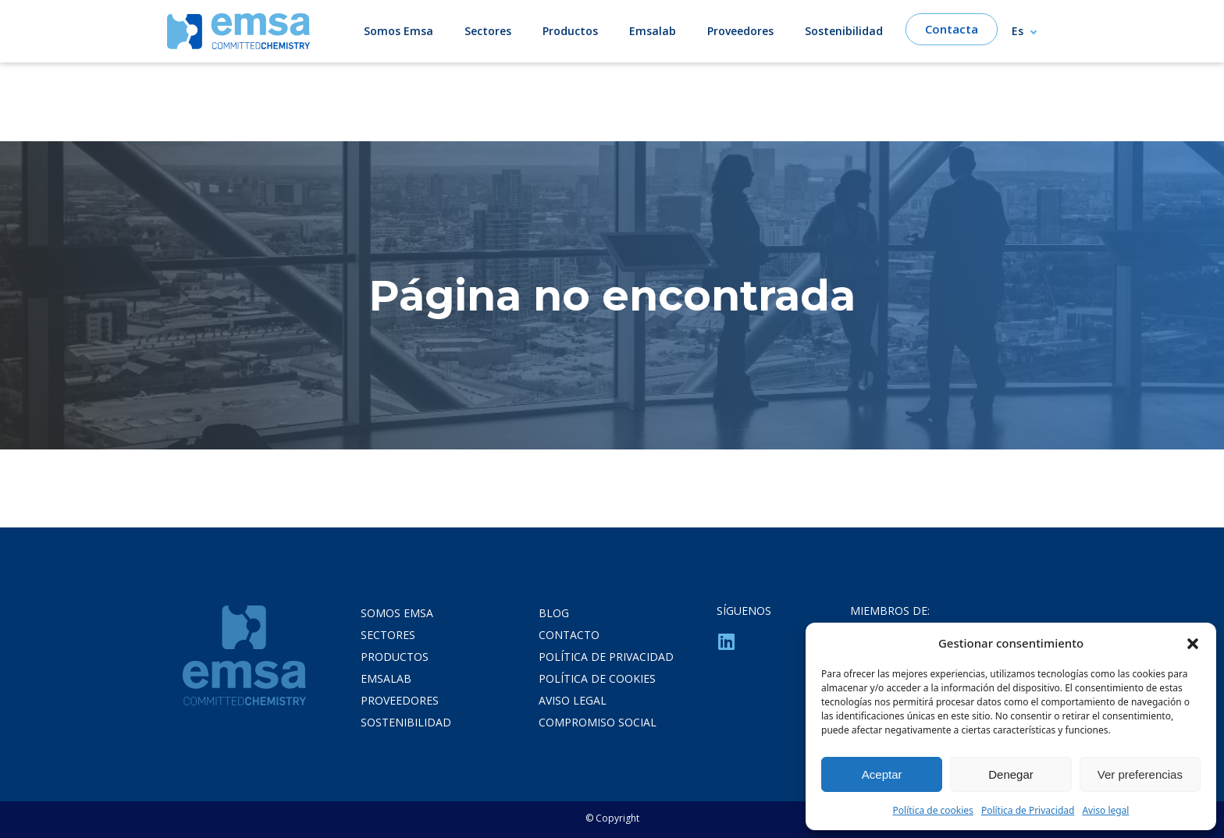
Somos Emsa (398, 30)
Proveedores (740, 30)
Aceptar (882, 774)
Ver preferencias (1140, 774)
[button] (1193, 643)
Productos (570, 30)
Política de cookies (933, 810)
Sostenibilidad (844, 30)
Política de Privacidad (1028, 810)
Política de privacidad (606, 656)
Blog (554, 612)
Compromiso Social (597, 722)
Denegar (1011, 774)
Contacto (569, 634)
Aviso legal (1105, 810)
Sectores (487, 30)
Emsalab (652, 30)
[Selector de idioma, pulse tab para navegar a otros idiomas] (1031, 31)
